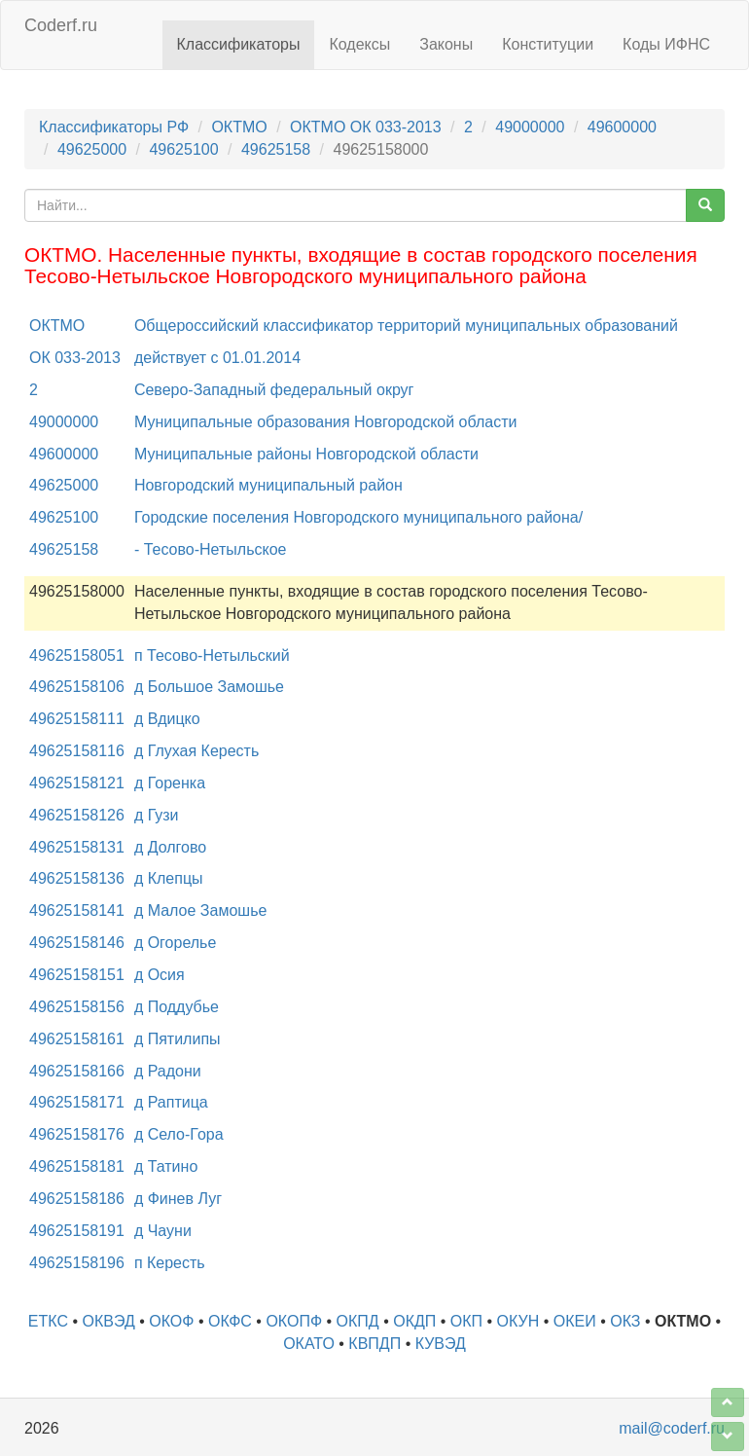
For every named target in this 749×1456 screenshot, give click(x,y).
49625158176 (77, 1134)
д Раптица (171, 1102)
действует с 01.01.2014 (217, 357)
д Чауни (163, 1230)
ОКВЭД (109, 1321)
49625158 (275, 149)
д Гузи (156, 815)
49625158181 (77, 1166)
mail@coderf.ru (672, 1428)
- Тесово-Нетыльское (210, 549)
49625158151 (77, 974)
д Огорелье (175, 942)
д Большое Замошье (209, 686)
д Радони (167, 1071)
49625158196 (77, 1263)
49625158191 (77, 1230)
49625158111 (77, 718)
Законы (446, 44)
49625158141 (77, 910)
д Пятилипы (177, 1039)
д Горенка (169, 783)
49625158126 (77, 815)
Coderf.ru (60, 25)
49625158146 (77, 942)
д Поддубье (176, 1007)
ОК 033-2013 (75, 357)
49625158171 (77, 1102)
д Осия (159, 974)
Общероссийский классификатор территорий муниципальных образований (406, 325)
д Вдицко (167, 718)
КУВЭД (440, 1343)
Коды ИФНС (666, 44)
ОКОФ (171, 1321)
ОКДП (414, 1321)
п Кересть (169, 1263)
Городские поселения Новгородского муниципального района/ (358, 517)
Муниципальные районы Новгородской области (306, 454)
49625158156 (77, 1007)
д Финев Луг (178, 1198)
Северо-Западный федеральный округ (274, 390)
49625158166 (77, 1071)
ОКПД (358, 1321)
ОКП (466, 1321)
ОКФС (230, 1321)
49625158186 (77, 1198)
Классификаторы (239, 44)
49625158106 (77, 686)
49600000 (622, 127)
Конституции (547, 44)
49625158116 (77, 751)
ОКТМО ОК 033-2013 (366, 127)
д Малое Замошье (200, 910)
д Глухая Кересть (196, 751)
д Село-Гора (179, 1134)
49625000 (91, 149)
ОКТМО (239, 127)
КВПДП (374, 1343)
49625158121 (77, 783)
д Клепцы (168, 878)
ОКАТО (309, 1343)
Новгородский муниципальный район (268, 485)
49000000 (529, 127)
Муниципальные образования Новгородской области (325, 422)
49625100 (183, 149)
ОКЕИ (574, 1321)
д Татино (165, 1166)
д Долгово (170, 847)
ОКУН (518, 1321)
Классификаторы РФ (114, 127)
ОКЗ (625, 1321)
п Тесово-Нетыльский (212, 655)
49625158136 (77, 878)
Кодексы (359, 44)
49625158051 (77, 655)
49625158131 (77, 847)
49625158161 (77, 1039)
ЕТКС (48, 1321)
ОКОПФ (294, 1321)
